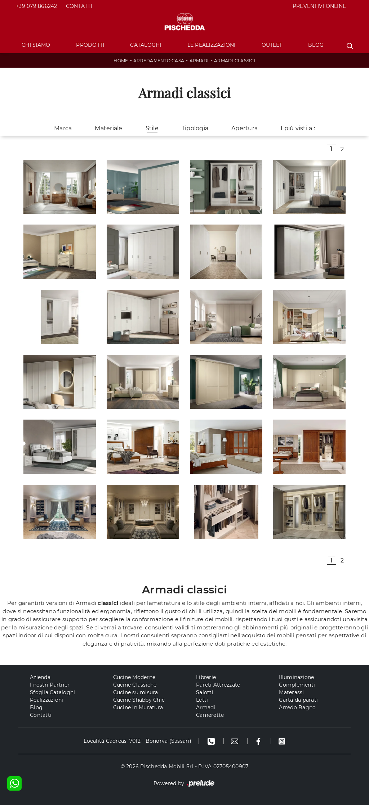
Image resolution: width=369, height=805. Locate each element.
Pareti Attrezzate (218, 685)
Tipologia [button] (195, 128)
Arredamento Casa (158, 60)
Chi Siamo (36, 45)
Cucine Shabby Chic (139, 700)
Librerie (206, 677)
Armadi (199, 60)
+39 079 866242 (36, 6)
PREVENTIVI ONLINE (319, 6)
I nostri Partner (50, 685)
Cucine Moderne (134, 677)
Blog (316, 45)
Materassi (291, 692)
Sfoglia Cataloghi (52, 692)
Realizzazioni (46, 700)
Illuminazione (296, 677)
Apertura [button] (244, 128)
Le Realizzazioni (211, 45)
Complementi (297, 685)
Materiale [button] (108, 128)
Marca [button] (63, 128)
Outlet (272, 45)
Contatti (79, 6)
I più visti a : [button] (298, 128)
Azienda (40, 677)
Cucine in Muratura (138, 707)
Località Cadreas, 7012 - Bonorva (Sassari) (137, 741)
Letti (202, 700)
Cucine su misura (135, 692)
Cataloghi (145, 45)
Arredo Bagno (297, 707)
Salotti (204, 692)
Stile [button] (152, 128)
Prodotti (90, 45)
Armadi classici (234, 60)
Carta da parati (298, 700)
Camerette (210, 715)
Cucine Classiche (135, 685)
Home (121, 60)
